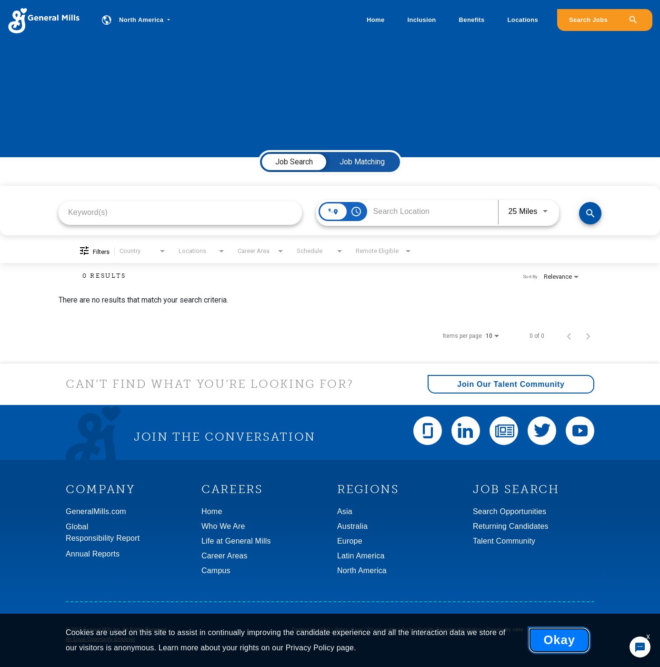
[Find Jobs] (590, 213)
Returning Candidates (511, 526)
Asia (344, 511)
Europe (349, 541)
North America (362, 570)
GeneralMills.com (96, 511)
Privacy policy (382, 629)
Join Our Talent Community (510, 384)
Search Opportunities (509, 511)
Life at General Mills (236, 541)
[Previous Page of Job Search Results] (569, 335)
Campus (215, 570)
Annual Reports (93, 554)
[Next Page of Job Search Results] (588, 335)
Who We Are (223, 526)
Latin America (361, 556)
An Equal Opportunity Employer (100, 639)
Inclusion (422, 19)
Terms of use (348, 629)
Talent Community (504, 541)
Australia (352, 526)
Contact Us (304, 629)
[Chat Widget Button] (640, 647)
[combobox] (180, 212)
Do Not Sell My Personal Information (442, 629)
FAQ (325, 629)
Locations (523, 19)
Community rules (504, 629)
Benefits (472, 19)
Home (375, 19)
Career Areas (224, 556)
